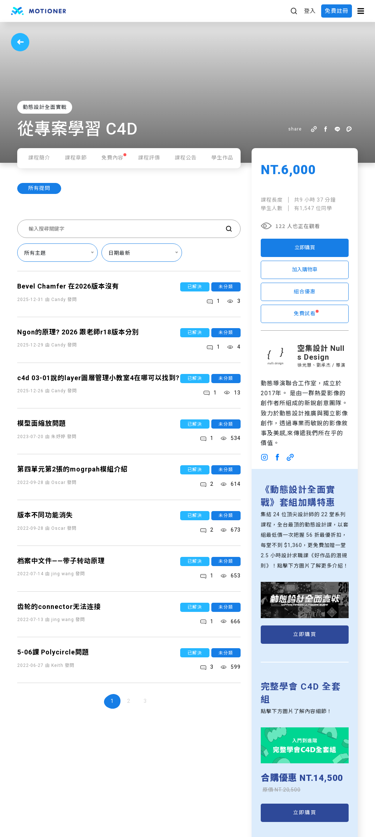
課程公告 (186, 158)
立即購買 (304, 247)
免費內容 (112, 158)
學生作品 (222, 158)
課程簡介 (39, 158)
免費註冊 (336, 11)
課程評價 (149, 158)
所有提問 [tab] (39, 188)
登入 (310, 11)
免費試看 (305, 313)
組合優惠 (305, 291)
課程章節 (76, 158)
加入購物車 (305, 269)
